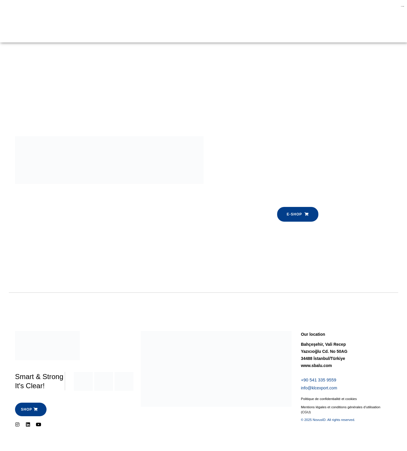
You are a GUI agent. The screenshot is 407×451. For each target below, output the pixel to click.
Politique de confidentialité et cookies (330, 400)
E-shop (107, 14)
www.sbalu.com (316, 365)
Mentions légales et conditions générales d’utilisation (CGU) (342, 410)
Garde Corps (75, 14)
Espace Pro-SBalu (143, 14)
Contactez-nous (78, 28)
